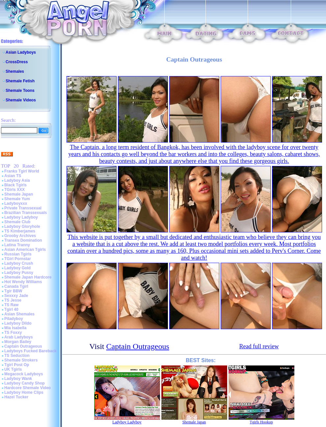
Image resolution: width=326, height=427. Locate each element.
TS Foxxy (13, 332)
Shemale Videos (21, 100)
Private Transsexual (22, 208)
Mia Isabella (15, 328)
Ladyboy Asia (17, 180)
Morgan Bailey (17, 341)
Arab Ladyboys (18, 337)
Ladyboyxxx (15, 203)
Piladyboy (13, 318)
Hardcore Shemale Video (27, 388)
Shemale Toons (20, 90)
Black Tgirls (15, 185)
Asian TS (12, 175)
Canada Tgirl (16, 286)
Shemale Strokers (21, 360)
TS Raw (11, 305)
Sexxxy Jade (16, 295)
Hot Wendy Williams (23, 282)
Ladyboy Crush (18, 263)
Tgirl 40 (11, 309)
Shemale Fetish (20, 81)
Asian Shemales (19, 314)
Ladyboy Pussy (18, 272)
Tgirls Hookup (261, 422)
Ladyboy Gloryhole (22, 226)
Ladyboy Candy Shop (24, 383)
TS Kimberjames (19, 231)
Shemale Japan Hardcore (27, 277)
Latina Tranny (17, 245)
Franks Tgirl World (21, 171)
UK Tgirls (13, 369)
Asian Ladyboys (21, 52)
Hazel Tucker (16, 397)
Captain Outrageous (23, 346)
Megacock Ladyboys (23, 374)
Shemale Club (17, 222)
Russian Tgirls (18, 254)
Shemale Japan (18, 194)
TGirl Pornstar (17, 258)
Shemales (15, 71)
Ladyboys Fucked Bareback (30, 351)
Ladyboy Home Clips (23, 392)
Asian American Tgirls (25, 249)
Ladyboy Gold (17, 268)
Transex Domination (23, 240)
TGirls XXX (14, 189)
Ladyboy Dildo (18, 323)
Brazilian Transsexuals (25, 212)
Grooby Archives (20, 235)
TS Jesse (12, 300)
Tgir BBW (13, 291)
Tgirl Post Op (16, 364)
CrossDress (17, 62)
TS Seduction (17, 355)
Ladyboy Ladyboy (21, 217)
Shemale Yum (17, 199)
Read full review (259, 346)
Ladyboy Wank (18, 378)
